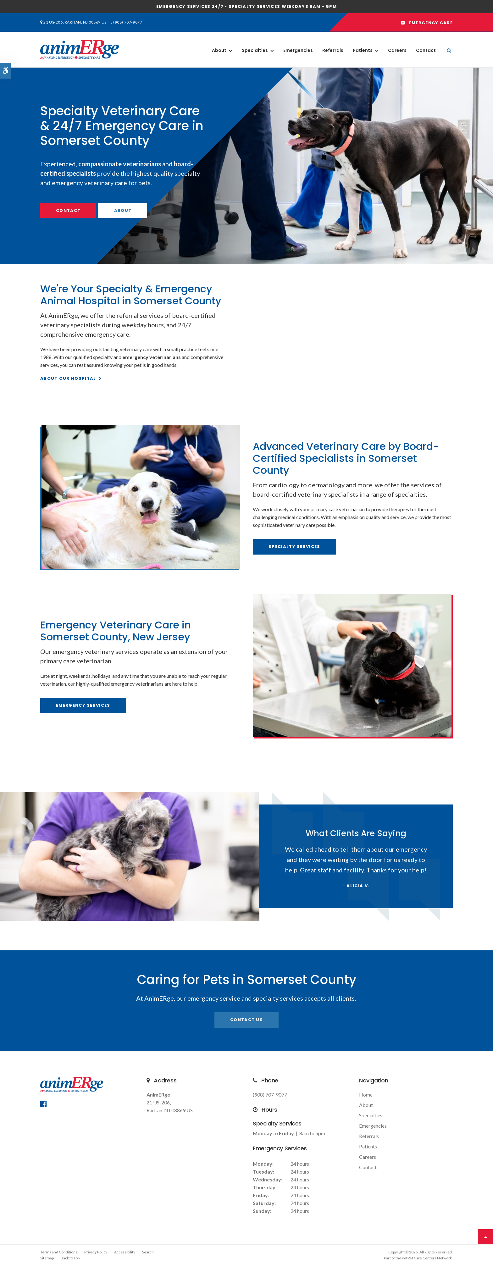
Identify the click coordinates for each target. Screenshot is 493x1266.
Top (485, 1236)
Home (366, 1094)
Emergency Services (83, 705)
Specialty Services (294, 547)
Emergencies (298, 50)
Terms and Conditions (58, 1252)
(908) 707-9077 (127, 22)
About (219, 50)
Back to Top (70, 1258)
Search (148, 1252)
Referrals (332, 50)
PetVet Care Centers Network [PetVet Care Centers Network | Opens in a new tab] (427, 1258)
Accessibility (124, 1252)
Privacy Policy (95, 1252)
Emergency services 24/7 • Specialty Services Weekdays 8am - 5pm (246, 6)
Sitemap (47, 1258)
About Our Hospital (68, 378)
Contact (426, 50)
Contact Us (246, 1020)
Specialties (255, 50)
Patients (363, 50)
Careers (397, 50)
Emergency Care (427, 23)
